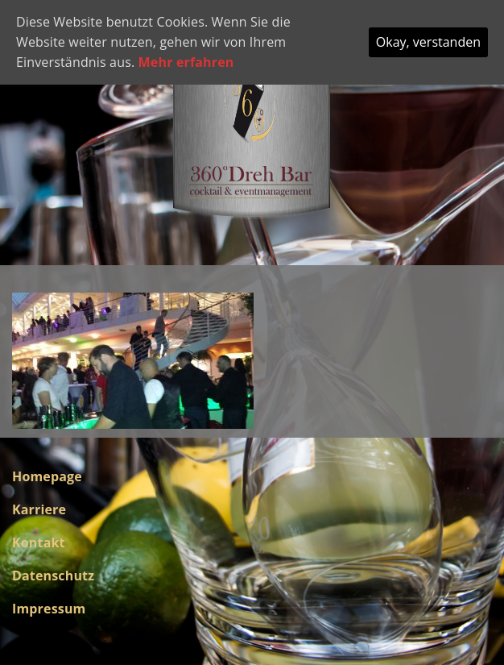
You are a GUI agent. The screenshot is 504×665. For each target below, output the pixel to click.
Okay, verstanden (428, 42)
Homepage (47, 476)
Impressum (48, 608)
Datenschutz (53, 575)
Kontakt (38, 542)
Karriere (39, 509)
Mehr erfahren (186, 62)
